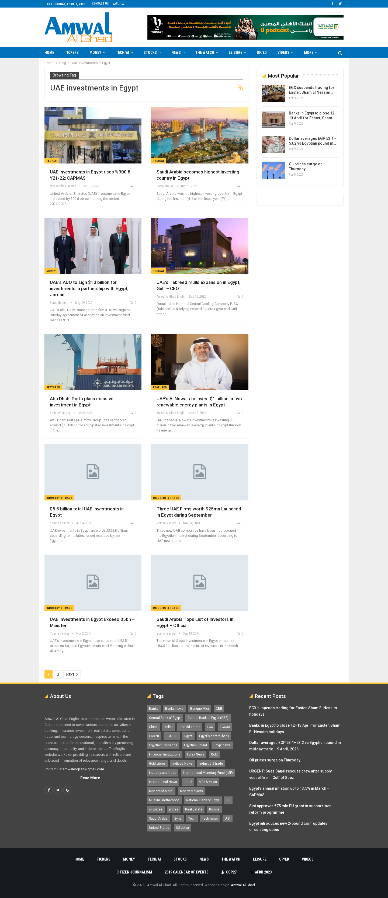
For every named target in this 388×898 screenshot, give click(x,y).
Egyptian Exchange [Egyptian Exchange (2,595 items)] (163, 745)
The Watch (204, 52)
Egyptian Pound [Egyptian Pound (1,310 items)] (195, 745)
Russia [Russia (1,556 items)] (214, 809)
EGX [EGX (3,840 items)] (210, 727)
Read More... (91, 778)
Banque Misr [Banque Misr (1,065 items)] (199, 709)
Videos (283, 52)
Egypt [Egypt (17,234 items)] (188, 736)
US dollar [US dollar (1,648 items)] (182, 828)
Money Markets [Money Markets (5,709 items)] (191, 791)
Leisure (235, 52)
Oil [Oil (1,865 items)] (228, 800)
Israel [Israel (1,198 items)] (188, 782)
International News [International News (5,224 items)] (163, 782)
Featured (53, 387)
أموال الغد (119, 3)
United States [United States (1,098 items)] (159, 828)
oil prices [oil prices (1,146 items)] (155, 809)
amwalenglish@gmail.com (83, 769)
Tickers (72, 52)
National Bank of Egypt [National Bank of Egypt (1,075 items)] (203, 800)
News (176, 52)
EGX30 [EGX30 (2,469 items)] (225, 727)
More (308, 52)
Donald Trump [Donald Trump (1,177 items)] (189, 727)
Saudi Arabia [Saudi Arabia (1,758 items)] (158, 818)
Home (49, 52)
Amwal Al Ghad (243, 885)
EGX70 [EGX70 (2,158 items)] (154, 736)
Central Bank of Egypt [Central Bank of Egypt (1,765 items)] (165, 718)
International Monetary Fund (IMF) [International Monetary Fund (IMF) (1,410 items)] (208, 773)
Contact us (100, 3)
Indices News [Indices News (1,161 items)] (182, 763)
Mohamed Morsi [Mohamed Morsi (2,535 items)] (161, 791)
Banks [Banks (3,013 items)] (153, 709)
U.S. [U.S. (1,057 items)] (227, 818)
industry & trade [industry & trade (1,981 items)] (211, 763)
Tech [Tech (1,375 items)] (192, 818)
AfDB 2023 (260, 872)
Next (72, 674)
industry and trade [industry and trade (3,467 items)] (162, 773)
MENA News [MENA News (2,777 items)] (208, 782)
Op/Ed (262, 52)
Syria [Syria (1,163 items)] (178, 818)
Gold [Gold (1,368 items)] (214, 754)
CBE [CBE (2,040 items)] (219, 709)
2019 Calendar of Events (187, 872)
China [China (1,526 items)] (153, 727)
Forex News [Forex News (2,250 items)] (195, 754)
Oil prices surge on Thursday (274, 760)
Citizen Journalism (134, 872)
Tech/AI (122, 52)
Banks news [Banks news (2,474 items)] (174, 709)
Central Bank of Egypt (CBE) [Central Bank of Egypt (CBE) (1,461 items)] (208, 718)
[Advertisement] (23, 139)
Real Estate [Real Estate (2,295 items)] (193, 809)
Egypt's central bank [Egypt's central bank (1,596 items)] (214, 736)
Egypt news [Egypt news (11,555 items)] (222, 745)
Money (95, 52)
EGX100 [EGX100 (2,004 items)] (172, 736)
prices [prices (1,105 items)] (173, 809)
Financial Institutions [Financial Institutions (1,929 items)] (164, 754)
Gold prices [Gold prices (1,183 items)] (157, 763)
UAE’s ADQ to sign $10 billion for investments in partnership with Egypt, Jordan (89, 288)
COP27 (229, 872)
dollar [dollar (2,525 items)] (168, 727)
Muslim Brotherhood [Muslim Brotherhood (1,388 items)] (164, 800)
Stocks (150, 52)
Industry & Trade (59, 498)
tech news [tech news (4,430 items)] (210, 818)
